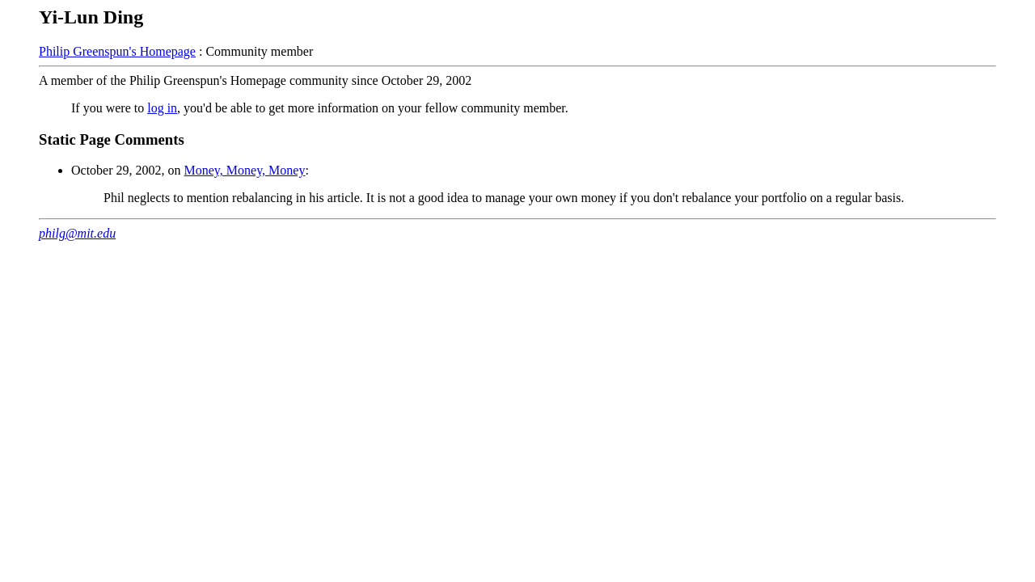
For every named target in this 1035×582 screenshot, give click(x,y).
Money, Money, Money (245, 170)
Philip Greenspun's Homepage (117, 51)
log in (162, 108)
